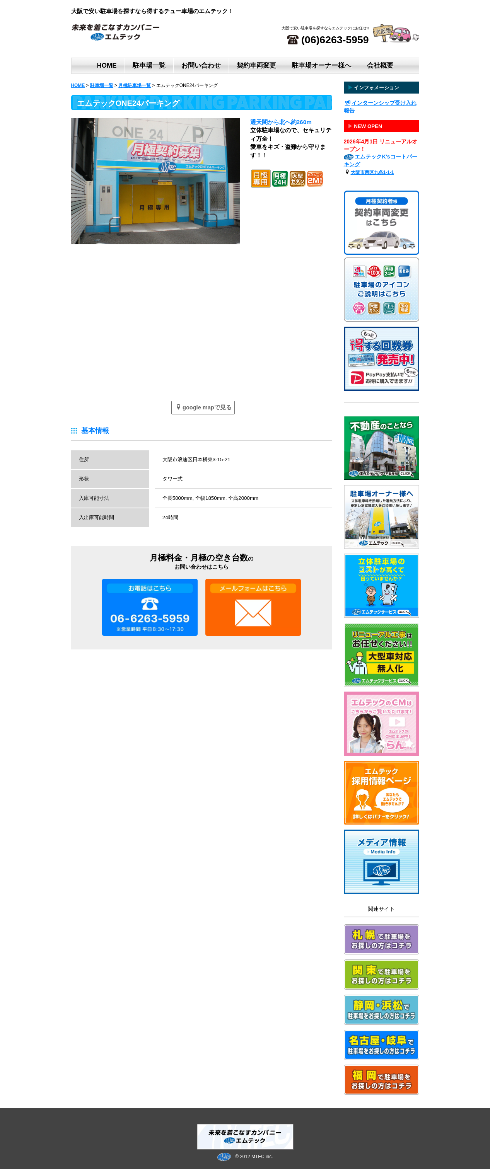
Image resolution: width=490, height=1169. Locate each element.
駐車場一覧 (149, 65)
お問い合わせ (201, 65)
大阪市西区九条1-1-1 (372, 172)
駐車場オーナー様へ (321, 65)
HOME (107, 65)
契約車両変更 (256, 65)
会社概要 (380, 65)
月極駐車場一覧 (134, 85)
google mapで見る (204, 407)
